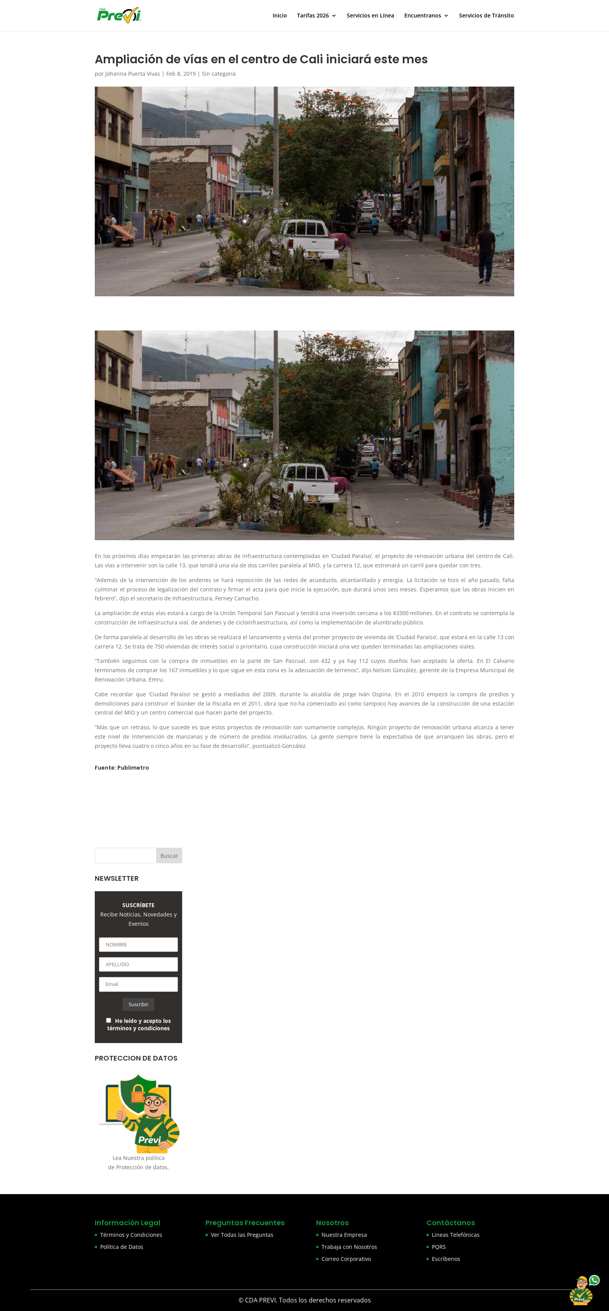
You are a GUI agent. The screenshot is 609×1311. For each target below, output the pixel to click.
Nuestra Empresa (344, 1234)
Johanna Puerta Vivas (132, 73)
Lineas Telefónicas (456, 1234)
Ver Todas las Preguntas (242, 1234)
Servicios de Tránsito (486, 16)
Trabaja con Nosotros (349, 1246)
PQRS (439, 1246)
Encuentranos (422, 16)
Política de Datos (121, 1246)
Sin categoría (219, 73)
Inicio (280, 16)
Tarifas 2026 (313, 16)
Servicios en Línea (370, 16)
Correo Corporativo (346, 1258)
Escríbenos (446, 1258)
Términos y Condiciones (131, 1234)
